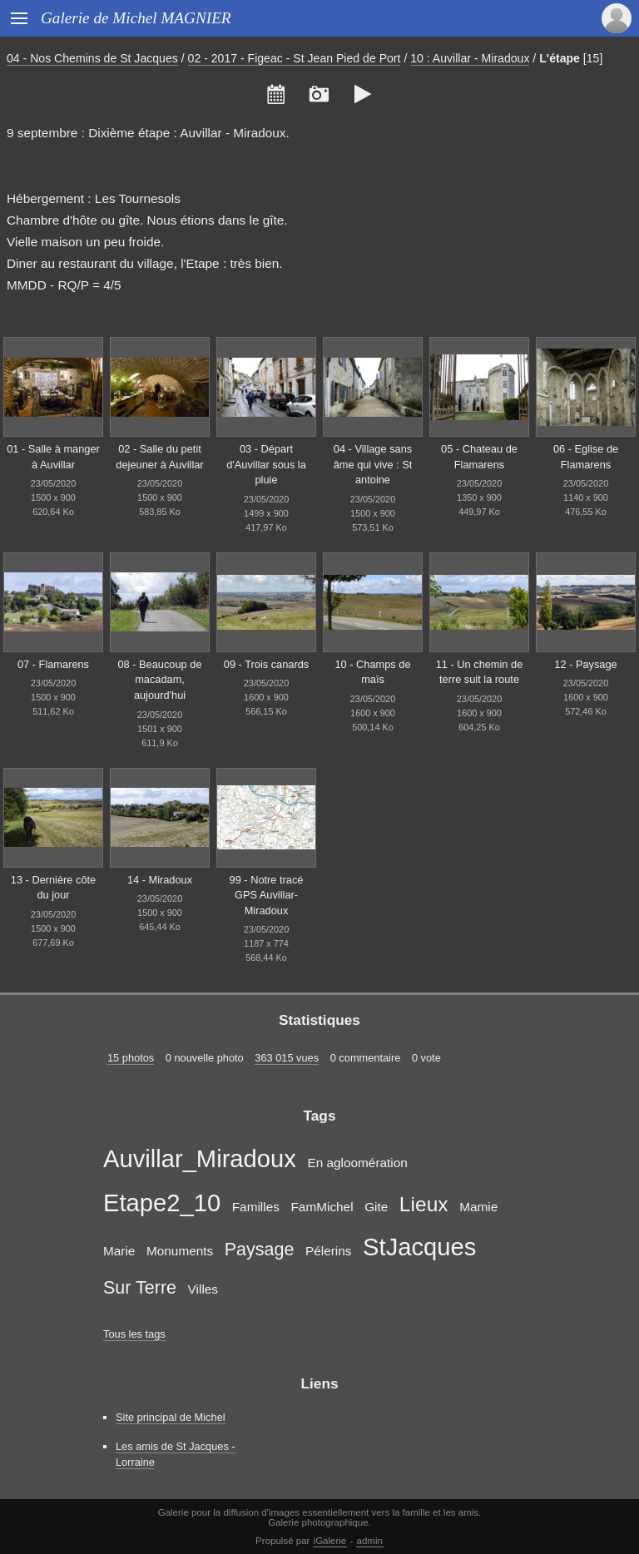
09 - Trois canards (266, 664)
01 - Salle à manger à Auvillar (53, 457)
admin (370, 1541)
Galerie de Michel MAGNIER (136, 18)
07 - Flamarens (53, 664)
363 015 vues (287, 1058)
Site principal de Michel (170, 1417)
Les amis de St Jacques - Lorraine (175, 1454)
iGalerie (330, 1541)
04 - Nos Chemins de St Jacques (92, 58)
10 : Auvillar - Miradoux (469, 58)
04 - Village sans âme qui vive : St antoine (373, 464)
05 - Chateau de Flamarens (479, 457)
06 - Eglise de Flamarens (585, 457)
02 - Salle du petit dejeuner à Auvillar (159, 457)
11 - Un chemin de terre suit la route (479, 672)
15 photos (130, 1058)
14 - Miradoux (159, 880)
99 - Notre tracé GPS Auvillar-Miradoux (267, 895)
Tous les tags (134, 1334)
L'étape (559, 58)
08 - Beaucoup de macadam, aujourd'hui (159, 679)
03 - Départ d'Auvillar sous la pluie (266, 464)
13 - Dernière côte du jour (53, 888)
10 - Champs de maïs (372, 672)
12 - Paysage (585, 664)
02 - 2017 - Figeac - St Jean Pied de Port (294, 58)
